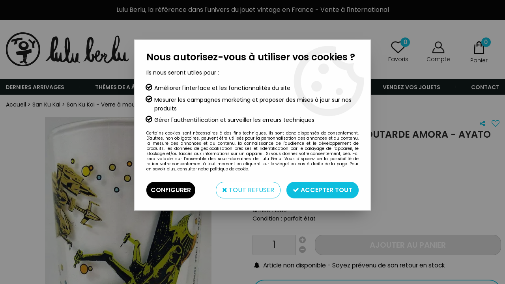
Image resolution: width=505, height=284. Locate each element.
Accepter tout (322, 189)
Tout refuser (248, 189)
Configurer (171, 189)
